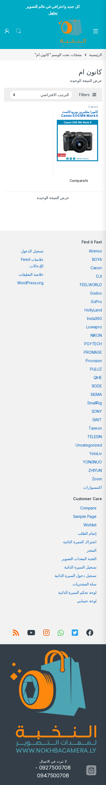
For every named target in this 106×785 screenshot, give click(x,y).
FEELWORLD (91, 284)
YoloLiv (95, 453)
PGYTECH (93, 343)
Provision (94, 360)
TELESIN (94, 436)
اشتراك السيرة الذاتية (79, 541)
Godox (96, 293)
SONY (97, 411)
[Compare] (77, 180)
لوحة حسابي (86, 600)
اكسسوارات (92, 487)
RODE (97, 386)
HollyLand (93, 310)
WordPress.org (30, 282)
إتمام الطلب (87, 533)
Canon (93, 107)
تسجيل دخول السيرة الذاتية (76, 575)
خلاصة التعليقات (31, 274)
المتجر (91, 550)
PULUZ (96, 369)
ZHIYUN (95, 470)
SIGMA (96, 394)
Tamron (95, 428)
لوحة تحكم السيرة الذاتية (77, 592)
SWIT (97, 419)
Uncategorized (89, 445)
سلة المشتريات (84, 584)
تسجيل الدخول (32, 251)
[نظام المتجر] (41, 94)
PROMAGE (93, 352)
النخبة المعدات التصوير (79, 558)
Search (18, 31)
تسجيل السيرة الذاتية (80, 567)
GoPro (96, 301)
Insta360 (94, 318)
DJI (99, 276)
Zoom (97, 479)
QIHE (97, 377)
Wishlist (89, 525)
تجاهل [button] (53, 13)
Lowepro (94, 327)
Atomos (95, 251)
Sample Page (84, 516)
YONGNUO (92, 462)
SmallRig (94, 403)
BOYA (97, 259)
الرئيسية (95, 54)
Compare (88, 508)
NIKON (96, 335)
